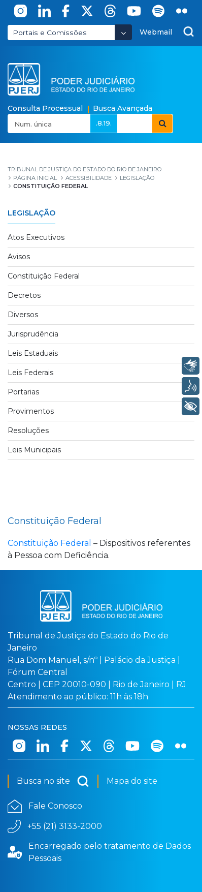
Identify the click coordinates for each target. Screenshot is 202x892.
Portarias (23, 391)
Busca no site (53, 781)
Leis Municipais (34, 449)
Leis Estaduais (33, 353)
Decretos (24, 295)
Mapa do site (132, 781)
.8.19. (104, 123)
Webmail (156, 32)
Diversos (23, 314)
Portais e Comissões (50, 32)
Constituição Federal (44, 276)
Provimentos (31, 411)
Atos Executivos (36, 237)
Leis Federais (30, 372)
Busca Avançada (122, 108)
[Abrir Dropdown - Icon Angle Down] (123, 32)
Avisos (19, 256)
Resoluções (28, 430)
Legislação (31, 213)
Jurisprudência (33, 334)
